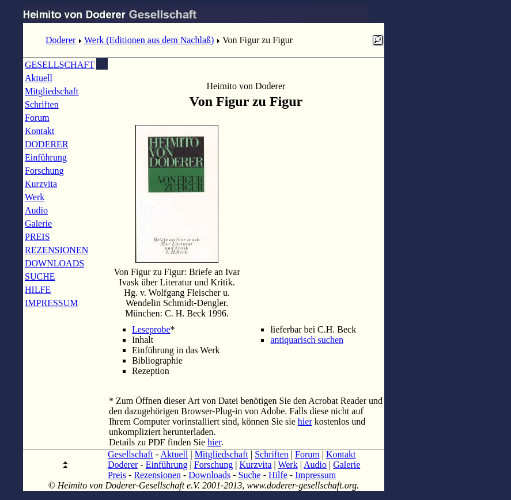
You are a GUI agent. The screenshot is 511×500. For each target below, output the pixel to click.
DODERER (47, 144)
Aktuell (38, 78)
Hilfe (277, 475)
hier (305, 421)
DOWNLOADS (54, 263)
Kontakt (40, 131)
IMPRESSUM (51, 303)
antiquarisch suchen (306, 340)
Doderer (60, 40)
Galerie (38, 223)
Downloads (209, 475)
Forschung (44, 170)
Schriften (42, 104)
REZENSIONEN (56, 250)
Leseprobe (151, 329)
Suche (250, 475)
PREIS (37, 237)
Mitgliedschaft (51, 91)
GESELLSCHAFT (59, 65)
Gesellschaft (130, 454)
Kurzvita (41, 184)
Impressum (315, 475)
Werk (34, 197)
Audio (36, 210)
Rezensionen (157, 475)
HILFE (38, 290)
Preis (117, 475)
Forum (37, 118)
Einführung (46, 157)
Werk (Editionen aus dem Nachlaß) (149, 40)
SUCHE (40, 276)
